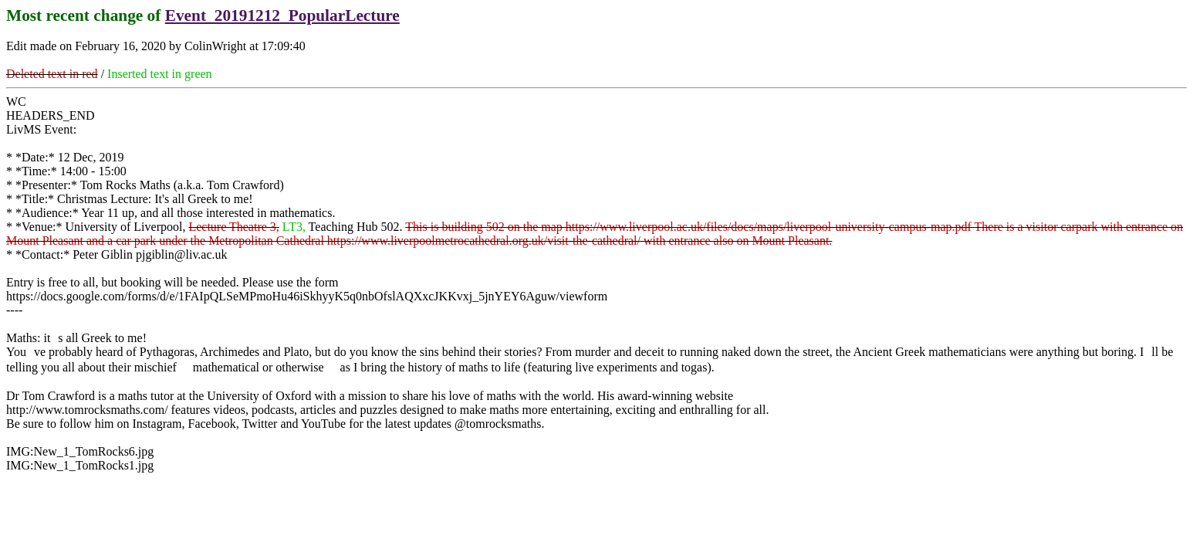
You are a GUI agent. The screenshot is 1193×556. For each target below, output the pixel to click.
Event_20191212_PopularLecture (282, 15)
